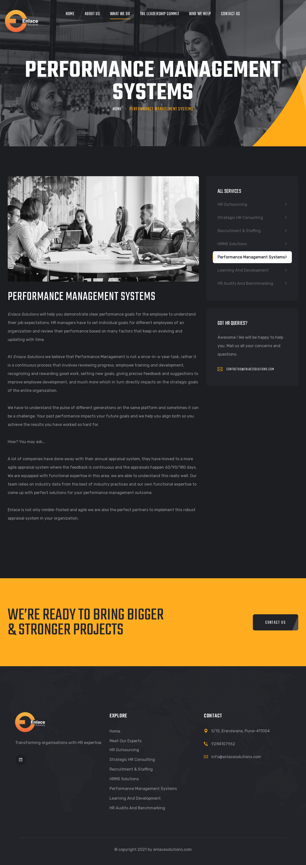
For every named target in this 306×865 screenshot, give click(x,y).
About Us (92, 14)
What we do (120, 14)
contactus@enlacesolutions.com (246, 369)
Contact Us (230, 14)
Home (70, 14)
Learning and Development (243, 270)
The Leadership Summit (159, 14)
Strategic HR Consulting (240, 217)
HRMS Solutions (232, 244)
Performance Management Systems (251, 257)
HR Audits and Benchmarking (245, 283)
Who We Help (200, 14)
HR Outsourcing (232, 204)
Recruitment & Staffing (239, 230)
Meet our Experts (126, 741)
